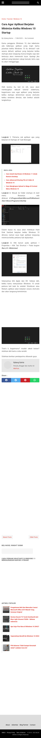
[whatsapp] (34, 380)
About (8, 725)
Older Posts (34, 537)
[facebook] (6, 380)
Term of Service (20, 732)
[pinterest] (25, 380)
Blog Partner (24, 725)
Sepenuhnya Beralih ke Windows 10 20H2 (24, 636)
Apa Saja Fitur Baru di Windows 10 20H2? (24, 626)
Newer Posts (7, 537)
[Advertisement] (20, 11)
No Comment (29, 38)
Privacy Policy (11, 732)
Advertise (15, 725)
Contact (32, 725)
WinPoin (16, 368)
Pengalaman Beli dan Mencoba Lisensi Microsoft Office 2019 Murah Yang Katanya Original (24, 610)
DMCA (3, 732)
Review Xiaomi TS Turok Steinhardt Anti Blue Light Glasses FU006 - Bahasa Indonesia (24, 619)
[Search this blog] (38, 2)
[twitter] (15, 380)
